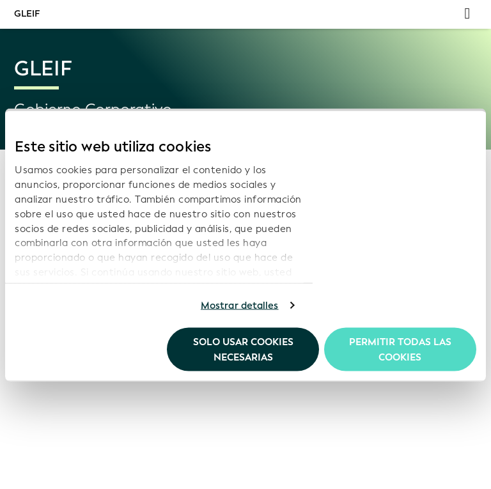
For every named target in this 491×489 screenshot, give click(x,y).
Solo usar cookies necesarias (243, 349)
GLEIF (27, 14)
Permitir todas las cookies (400, 349)
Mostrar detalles (240, 305)
